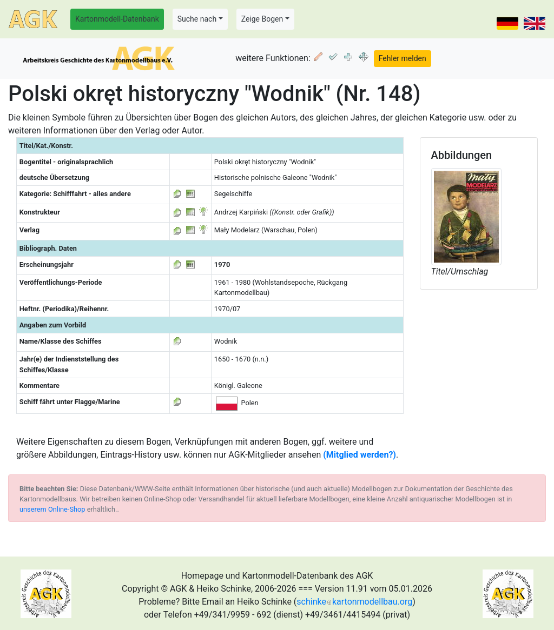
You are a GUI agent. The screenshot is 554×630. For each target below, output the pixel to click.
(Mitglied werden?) (359, 455)
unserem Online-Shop (52, 509)
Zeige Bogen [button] (262, 19)
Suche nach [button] (196, 19)
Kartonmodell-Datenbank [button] (117, 19)
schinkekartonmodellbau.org (354, 602)
